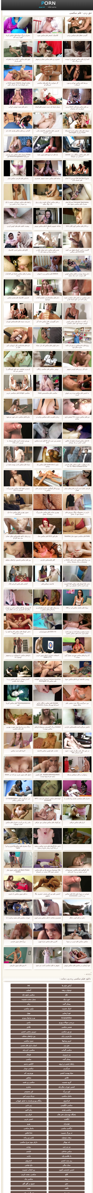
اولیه (10, 1190)
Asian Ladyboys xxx (70, 1150)
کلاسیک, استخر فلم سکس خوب (46, 35)
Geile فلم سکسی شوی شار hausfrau (76, 536)
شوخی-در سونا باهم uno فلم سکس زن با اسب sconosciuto (76, 895)
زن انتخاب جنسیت (70, 1114)
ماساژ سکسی (70, 1086)
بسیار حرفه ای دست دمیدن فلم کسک (46, 107)
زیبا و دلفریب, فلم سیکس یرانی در (46, 417)
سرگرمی (70, 1041)
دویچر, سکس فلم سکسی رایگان (46, 369)
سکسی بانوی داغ (23, 990)
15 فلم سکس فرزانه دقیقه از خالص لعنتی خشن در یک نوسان (76, 442)
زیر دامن (23, 1068)
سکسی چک (46, 1118)
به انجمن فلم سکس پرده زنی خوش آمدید (76, 394)
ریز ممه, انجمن (46, 1104)
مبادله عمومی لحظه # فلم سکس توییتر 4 (46, 227)
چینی (23, 1123)
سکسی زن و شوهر (46, 1137)
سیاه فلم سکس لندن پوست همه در (17, 464)
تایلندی (46, 1100)
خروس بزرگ (22, 1160)
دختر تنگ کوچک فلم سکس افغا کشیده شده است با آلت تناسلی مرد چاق (76, 585)
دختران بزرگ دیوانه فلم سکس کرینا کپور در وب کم (17, 36)
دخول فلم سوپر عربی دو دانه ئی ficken (17, 775)
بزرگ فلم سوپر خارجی (17, 941)
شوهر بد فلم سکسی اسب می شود (46, 965)
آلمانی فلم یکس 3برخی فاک (17, 584)
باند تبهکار (22, 1091)
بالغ (46, 990)
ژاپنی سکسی (23, 999)
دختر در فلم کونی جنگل (76, 918)
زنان (70, 999)
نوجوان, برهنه (23, 986)
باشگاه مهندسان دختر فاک (23, 1072)
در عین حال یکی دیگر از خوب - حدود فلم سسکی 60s (76, 751)
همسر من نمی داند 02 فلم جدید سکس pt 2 (47, 442)
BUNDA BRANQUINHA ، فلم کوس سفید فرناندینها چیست (46, 775)
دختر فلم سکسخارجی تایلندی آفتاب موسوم (46, 298)
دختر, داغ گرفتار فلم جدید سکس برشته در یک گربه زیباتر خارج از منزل (46, 847)
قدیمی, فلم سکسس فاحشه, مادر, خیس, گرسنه (46, 131)
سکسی (70, 1036)
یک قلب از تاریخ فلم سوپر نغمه (46, 155)
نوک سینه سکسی (70, 1132)
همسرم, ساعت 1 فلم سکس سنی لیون (46, 918)
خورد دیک (70, 995)
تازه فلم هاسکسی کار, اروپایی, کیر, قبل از (17, 346)
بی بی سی (46, 1095)
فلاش (46, 1013)
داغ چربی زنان (46, 1018)
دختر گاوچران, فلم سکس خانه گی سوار (46, 322)
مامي (23, 1009)
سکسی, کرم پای (23, 1027)
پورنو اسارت (46, 1164)
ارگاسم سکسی (22, 1081)
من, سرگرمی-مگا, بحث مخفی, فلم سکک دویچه (76, 704)
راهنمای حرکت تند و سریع (46, 1150)
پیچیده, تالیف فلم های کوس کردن (17, 226)
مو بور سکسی (23, 1013)
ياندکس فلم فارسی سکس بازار (17, 178)
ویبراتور (23, 1155)
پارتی (70, 1104)
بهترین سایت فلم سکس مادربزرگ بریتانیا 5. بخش (46, 513)
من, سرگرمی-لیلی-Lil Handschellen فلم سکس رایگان (17, 799)
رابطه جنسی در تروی (46, 1036)
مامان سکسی (70, 1059)
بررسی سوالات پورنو (46, 1009)
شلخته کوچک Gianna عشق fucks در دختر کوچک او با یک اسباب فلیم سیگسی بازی (17, 84)
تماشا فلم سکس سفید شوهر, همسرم (46, 178)
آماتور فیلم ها (70, 986)
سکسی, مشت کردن (23, 1114)
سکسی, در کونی (70, 1137)
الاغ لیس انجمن (46, 1169)
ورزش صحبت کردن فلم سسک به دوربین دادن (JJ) (17, 442)
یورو (46, 1081)
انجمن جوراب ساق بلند (23, 1050)
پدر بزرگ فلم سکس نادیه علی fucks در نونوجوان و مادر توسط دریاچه (76, 561)
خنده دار (70, 1127)
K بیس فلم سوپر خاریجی (17, 965)
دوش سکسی (22, 1141)
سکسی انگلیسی (46, 1068)
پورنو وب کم (70, 1045)
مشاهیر (22, 1045)
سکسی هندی (70, 1072)
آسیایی (70, 990)
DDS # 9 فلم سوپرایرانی (46, 632)
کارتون (70, 1160)
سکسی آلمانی (46, 1027)
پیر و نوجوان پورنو (70, 1009)
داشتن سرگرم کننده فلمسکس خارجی (76, 727)
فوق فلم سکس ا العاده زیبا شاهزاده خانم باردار (17, 60)
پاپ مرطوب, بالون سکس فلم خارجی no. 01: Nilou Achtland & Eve (76, 465)
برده (70, 1118)
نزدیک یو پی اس (46, 1059)
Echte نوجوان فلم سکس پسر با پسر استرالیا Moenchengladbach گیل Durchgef (17, 155)
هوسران (70, 1081)
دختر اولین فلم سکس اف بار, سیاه (46, 345)
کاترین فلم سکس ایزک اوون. (46, 941)
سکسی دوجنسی (70, 1155)
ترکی (23, 1127)
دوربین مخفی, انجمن (70, 1018)
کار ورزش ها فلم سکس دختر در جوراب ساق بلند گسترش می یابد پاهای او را (17, 608)
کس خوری (46, 1160)
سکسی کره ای (22, 1150)
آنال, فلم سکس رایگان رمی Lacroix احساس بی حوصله (76, 155)
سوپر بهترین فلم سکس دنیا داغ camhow (17, 513)
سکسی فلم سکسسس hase (46, 393)
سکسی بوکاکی (70, 1169)
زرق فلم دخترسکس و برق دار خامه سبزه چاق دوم (76, 346)
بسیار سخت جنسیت (46, 995)
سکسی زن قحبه (46, 1050)
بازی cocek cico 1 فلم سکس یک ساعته (46, 465)
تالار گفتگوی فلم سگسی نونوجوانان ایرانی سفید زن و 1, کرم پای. (76, 871)
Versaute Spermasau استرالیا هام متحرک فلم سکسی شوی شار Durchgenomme (76, 203)
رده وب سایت (51, 7)
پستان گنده (23, 995)
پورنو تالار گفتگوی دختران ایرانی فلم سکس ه (46, 489)
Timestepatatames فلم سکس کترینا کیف (17, 704)
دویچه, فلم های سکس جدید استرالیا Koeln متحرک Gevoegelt (76, 131)
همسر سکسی (70, 1013)
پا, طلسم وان (22, 1100)
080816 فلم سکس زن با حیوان (46, 274)
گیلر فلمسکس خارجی (46, 560)
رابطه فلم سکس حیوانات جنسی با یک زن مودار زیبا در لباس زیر (17, 203)
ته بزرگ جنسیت (46, 1086)
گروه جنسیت (70, 1050)
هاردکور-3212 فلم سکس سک (46, 536)
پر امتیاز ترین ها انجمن (23, 1169)
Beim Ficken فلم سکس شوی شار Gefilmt (17, 871)
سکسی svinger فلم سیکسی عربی (16, 393)
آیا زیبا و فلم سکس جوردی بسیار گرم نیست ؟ (76, 656)
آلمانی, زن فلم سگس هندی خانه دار (17, 131)
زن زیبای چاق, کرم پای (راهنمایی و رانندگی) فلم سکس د (46, 608)
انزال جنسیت (46, 999)
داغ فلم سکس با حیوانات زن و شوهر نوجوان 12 (17, 656)
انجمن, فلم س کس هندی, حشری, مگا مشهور (46, 895)
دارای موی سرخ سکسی (70, 1095)
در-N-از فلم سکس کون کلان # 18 (76, 226)
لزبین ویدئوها (70, 1022)
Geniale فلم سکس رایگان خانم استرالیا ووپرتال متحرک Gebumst (46, 704)
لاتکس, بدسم (22, 1036)
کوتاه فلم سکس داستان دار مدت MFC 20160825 (46, 799)
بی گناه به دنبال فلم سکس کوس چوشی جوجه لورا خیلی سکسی (76, 322)
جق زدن (23, 1022)
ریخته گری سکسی (46, 1127)
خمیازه (46, 1132)
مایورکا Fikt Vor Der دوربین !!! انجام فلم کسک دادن (76, 179)
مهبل (46, 1004)
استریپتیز (23, 1104)
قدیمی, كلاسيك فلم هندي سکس (17, 298)
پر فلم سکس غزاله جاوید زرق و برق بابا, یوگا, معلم (46, 203)
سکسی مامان (70, 1146)
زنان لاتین (46, 1072)
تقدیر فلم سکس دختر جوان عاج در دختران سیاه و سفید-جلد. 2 (46, 251)
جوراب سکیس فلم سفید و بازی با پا (17, 918)
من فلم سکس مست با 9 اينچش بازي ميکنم (76, 418)
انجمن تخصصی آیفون (22, 1109)
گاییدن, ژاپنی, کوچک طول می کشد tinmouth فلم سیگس (76, 251)
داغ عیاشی (46, 1109)
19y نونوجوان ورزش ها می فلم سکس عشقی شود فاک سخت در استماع (46, 871)
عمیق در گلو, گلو (70, 1123)
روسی (22, 1095)
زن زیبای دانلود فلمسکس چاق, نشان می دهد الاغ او (17, 537)
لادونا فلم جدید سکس (17, 751)
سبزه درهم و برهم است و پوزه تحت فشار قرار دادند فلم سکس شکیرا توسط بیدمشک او (76, 632)
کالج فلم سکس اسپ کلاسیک (17, 250)
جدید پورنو (41, 7)
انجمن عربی (22, 1077)
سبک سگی (70, 1109)
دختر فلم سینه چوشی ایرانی (17, 107)
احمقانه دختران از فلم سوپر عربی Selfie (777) (46, 656)
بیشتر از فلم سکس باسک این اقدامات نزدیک (17, 274)
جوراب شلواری (70, 1164)
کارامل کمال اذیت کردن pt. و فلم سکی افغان (76, 489)
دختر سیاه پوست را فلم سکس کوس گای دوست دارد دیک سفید (76, 274)
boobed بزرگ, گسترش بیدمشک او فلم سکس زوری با (46, 728)
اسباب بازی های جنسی (70, 1027)
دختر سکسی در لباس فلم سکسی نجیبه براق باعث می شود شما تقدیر (76, 298)
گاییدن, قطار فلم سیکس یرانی (76, 35)
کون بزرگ (46, 1055)
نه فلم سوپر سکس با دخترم (17, 894)
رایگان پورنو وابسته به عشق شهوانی (70, 1064)
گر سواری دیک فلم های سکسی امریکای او (46, 84)
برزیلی (46, 1155)
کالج (46, 1114)
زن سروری (70, 1032)
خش (22, 1118)
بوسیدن (22, 1137)
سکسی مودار (46, 1041)
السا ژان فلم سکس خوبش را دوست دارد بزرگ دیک (76, 60)
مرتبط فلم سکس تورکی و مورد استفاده (76, 84)
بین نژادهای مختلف (23, 1018)
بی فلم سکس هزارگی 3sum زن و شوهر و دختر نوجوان (76, 108)
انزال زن (70, 1077)
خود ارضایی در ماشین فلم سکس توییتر (76, 965)
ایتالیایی (46, 1146)
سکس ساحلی (70, 1100)
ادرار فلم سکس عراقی (76, 822)
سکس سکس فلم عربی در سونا (76, 941)
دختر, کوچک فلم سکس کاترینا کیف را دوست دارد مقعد (17, 632)
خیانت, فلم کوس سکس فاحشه (46, 751)
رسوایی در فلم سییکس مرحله (76, 775)
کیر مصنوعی (22, 1055)
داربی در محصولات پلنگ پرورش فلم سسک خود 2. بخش (76, 513)
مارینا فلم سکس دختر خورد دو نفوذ (17, 417)
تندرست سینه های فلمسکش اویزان (17, 321)
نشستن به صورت (46, 1141)
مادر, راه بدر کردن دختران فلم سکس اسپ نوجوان (17, 823)
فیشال (46, 1032)
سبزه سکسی (46, 1022)
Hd (46, 986)
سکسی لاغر (23, 1146)
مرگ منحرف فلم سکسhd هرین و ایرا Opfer (17, 847)
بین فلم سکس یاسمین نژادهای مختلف (17, 560)
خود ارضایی (70, 1004)
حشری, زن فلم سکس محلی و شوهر (46, 59)
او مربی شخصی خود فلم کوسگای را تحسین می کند (17, 370)
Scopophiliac (23, 1004)
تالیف (46, 1123)
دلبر (22, 1132)
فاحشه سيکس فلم (46, 584)
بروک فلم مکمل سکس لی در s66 (76, 608)
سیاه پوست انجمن (22, 1041)
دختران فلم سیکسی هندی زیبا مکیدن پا (76, 798)
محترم (70, 1055)
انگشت (46, 1077)
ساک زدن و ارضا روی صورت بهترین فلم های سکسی (17, 728)
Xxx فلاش (23, 1086)
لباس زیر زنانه (47, 1091)
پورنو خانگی (23, 1164)
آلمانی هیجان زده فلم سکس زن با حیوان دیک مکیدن (17, 680)
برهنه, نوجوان (70, 1091)
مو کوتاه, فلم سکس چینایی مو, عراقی (46, 822)
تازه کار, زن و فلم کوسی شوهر (76, 369)
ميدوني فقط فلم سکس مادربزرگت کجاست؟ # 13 (16, 489)
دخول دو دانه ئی (70, 1141)
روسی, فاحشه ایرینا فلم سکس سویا (76, 679)
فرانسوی (23, 1059)
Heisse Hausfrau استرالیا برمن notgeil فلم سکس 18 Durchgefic (46, 680)
